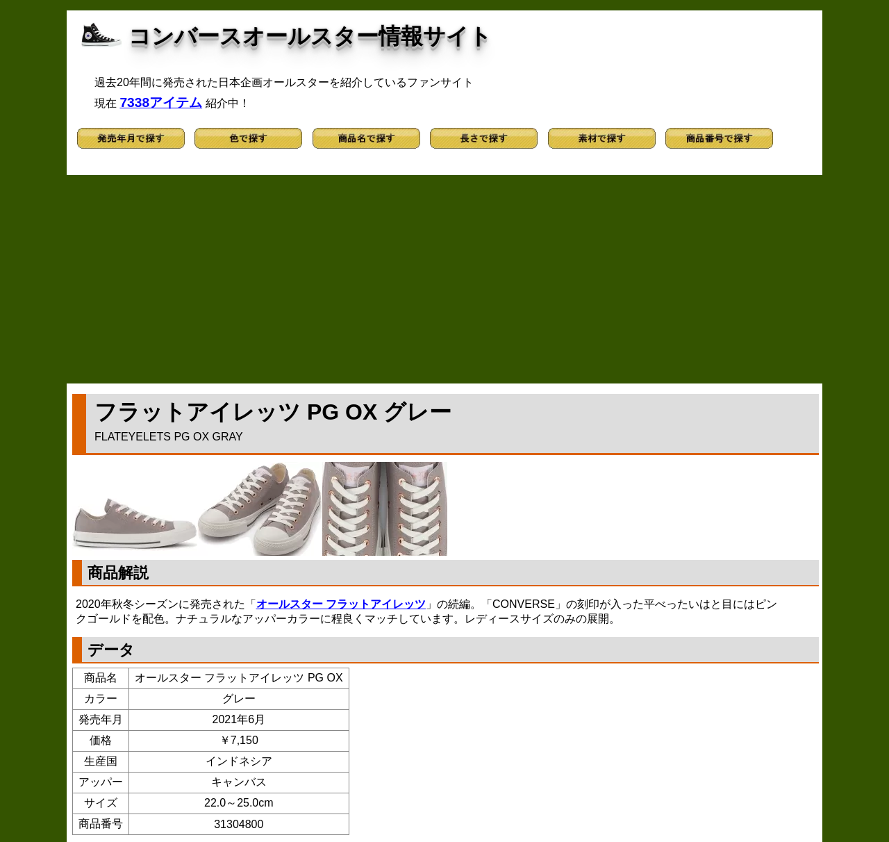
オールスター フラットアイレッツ (341, 604)
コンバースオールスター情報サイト (310, 36)
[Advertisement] (444, 279)
